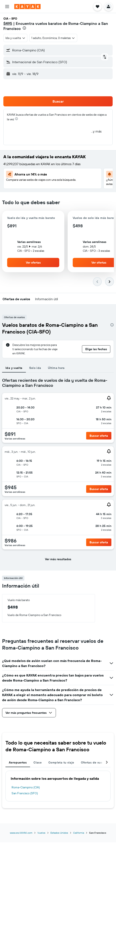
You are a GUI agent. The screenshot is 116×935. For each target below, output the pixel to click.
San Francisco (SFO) (25, 793)
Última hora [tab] (56, 368)
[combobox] (15, 38)
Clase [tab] (37, 762)
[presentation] (24, 28)
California (78, 832)
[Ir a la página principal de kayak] (27, 6)
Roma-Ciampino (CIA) (26, 787)
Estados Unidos (59, 832)
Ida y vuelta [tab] (13, 368)
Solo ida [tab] (35, 368)
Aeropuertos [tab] (18, 762)
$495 (7, 23)
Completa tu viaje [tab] (61, 762)
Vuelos (41, 832)
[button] (7, 6)
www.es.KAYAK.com (21, 832)
